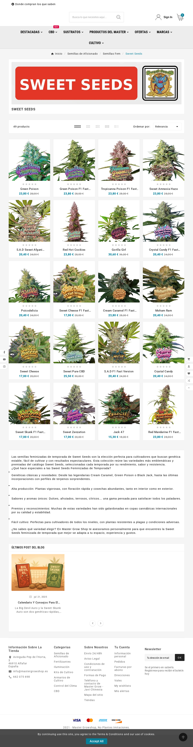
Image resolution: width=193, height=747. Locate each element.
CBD (57, 703)
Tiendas (89, 712)
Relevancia (167, 139)
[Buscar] (91, 23)
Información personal (122, 667)
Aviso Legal (92, 670)
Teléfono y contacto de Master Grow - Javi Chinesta (93, 697)
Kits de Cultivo (63, 684)
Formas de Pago (95, 687)
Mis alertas (121, 703)
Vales (118, 692)
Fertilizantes (62, 673)
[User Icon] (163, 23)
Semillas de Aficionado (61, 667)
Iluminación (62, 679)
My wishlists (122, 698)
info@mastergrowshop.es (30, 683)
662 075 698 (21, 688)
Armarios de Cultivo (62, 691)
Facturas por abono (123, 681)
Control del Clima (65, 698)
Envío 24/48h (93, 665)
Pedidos (119, 673)
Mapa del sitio (93, 707)
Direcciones (122, 687)
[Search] (118, 23)
